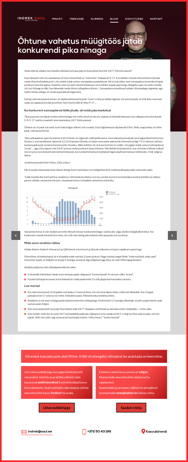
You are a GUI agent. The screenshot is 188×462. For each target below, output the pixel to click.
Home (22, 18)
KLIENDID (97, 19)
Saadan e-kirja (131, 408)
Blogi (114, 19)
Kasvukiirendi (154, 431)
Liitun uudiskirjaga (56, 408)
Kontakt (156, 19)
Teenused (77, 19)
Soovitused (134, 19)
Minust (57, 19)
